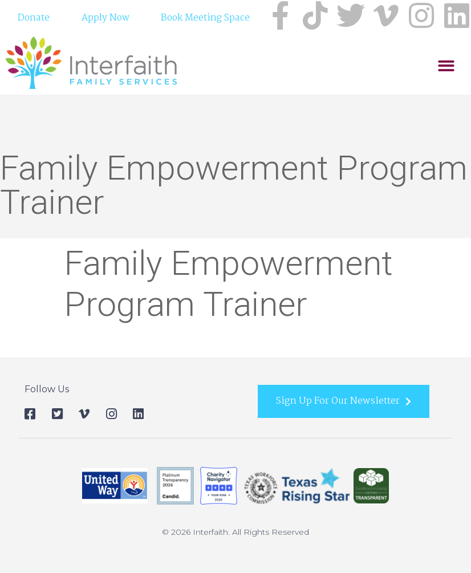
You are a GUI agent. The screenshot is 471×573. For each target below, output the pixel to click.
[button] (446, 101)
